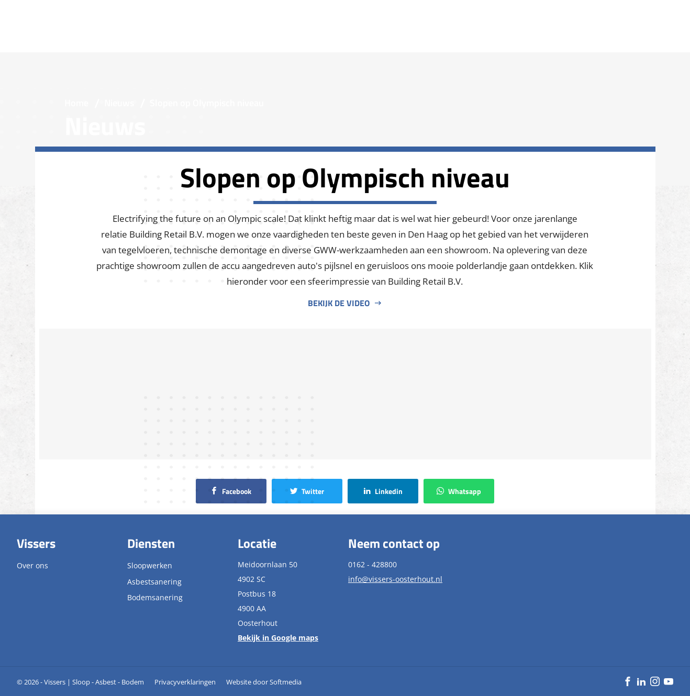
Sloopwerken (149, 565)
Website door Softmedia (264, 682)
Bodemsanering (155, 597)
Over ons (32, 565)
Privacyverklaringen (185, 682)
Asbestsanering (154, 582)
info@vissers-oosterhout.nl (395, 579)
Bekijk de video (339, 303)
